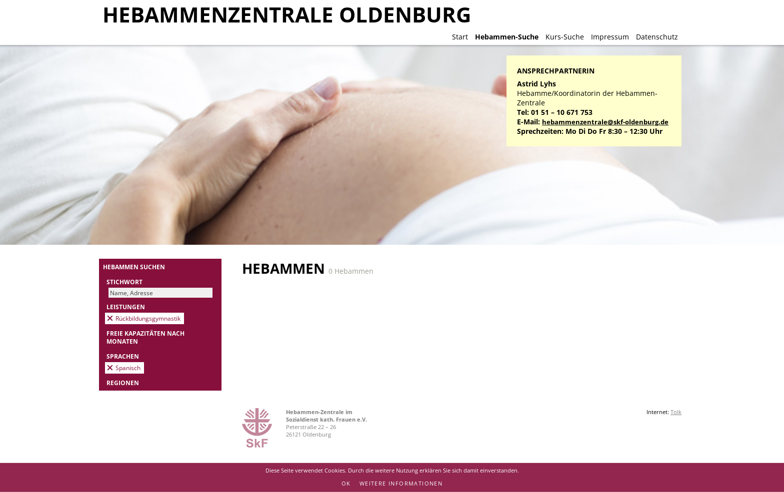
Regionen (122, 383)
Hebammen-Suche (506, 36)
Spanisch (128, 368)
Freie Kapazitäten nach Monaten (145, 337)
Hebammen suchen (134, 267)
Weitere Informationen (401, 483)
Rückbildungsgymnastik (148, 318)
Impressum (610, 36)
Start (460, 36)
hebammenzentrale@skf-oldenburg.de (605, 122)
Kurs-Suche (565, 36)
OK (346, 483)
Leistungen (125, 307)
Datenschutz (657, 36)
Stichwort (124, 282)
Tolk (676, 412)
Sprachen (122, 356)
